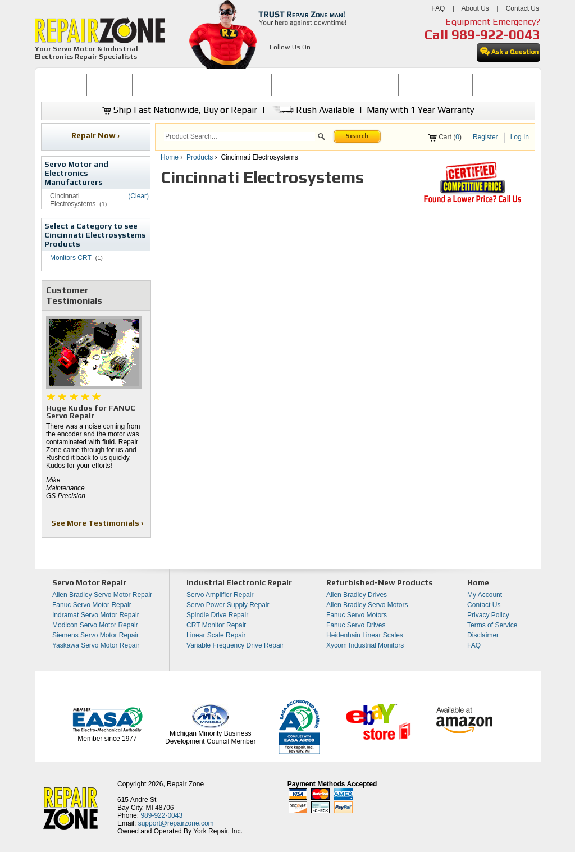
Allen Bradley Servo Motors (367, 605)
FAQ (438, 8)
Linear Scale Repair (215, 635)
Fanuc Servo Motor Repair (91, 605)
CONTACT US (499, 85)
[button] (321, 138)
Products (199, 157)
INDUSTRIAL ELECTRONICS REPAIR (335, 85)
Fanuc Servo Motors (356, 615)
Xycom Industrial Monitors (365, 645)
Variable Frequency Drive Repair (235, 645)
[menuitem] (63, 85)
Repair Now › (96, 135)
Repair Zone (185, 784)
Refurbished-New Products (379, 582)
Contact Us (522, 8)
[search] (239, 136)
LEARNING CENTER (435, 85)
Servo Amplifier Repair (219, 595)
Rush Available (312, 109)
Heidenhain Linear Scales (364, 635)
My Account (484, 595)
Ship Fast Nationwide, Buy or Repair (179, 109)
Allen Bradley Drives (356, 595)
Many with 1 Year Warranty (420, 109)
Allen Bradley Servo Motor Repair (102, 595)
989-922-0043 (495, 34)
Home (170, 157)
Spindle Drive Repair (217, 615)
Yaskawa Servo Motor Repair (95, 645)
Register (485, 137)
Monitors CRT (71, 258)
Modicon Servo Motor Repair (95, 625)
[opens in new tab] (276, 61)
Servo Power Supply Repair (227, 605)
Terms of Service (492, 625)
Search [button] (357, 136)
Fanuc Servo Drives (355, 625)
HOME (63, 85)
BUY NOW (109, 85)
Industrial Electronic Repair (239, 582)
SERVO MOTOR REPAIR (228, 85)
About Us (475, 8)
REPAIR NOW (158, 85)
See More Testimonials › (98, 522)
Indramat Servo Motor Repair (95, 615)
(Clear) (138, 196)
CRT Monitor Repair (216, 625)
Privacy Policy (488, 615)
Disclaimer (483, 635)
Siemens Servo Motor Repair (95, 635)
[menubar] (283, 85)
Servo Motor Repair (89, 582)
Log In (519, 137)
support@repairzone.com (176, 823)
